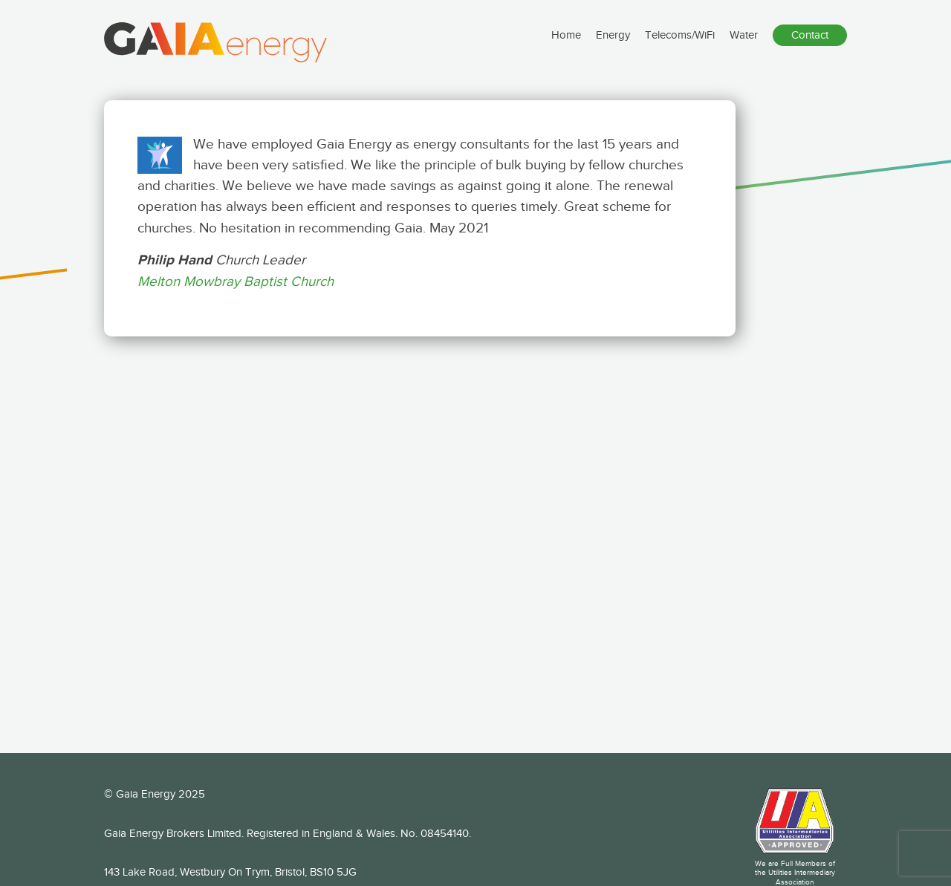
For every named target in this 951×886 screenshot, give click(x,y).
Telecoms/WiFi (680, 45)
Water (744, 45)
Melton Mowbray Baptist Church (235, 281)
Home (566, 45)
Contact (809, 45)
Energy (613, 45)
